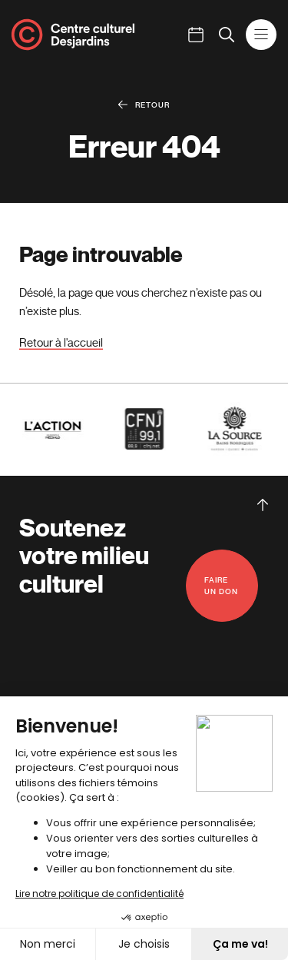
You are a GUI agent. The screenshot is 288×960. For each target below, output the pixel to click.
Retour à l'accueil (61, 343)
